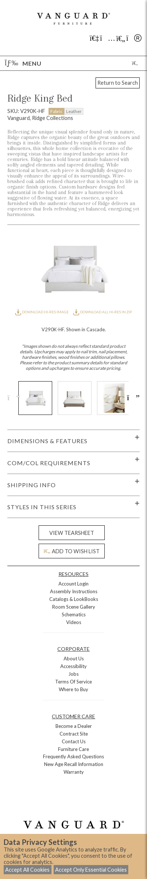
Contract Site (74, 734)
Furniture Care (73, 749)
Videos (73, 622)
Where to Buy (73, 689)
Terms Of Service (73, 682)
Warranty (74, 772)
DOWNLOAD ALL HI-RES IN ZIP (102, 312)
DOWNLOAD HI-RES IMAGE (42, 312)
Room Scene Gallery (73, 607)
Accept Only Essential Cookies (91, 870)
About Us (74, 658)
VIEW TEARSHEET (71, 533)
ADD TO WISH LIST (72, 551)
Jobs (73, 674)
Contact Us (74, 741)
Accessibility (73, 666)
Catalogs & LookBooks (73, 599)
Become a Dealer (73, 726)
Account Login (73, 584)
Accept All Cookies (27, 870)
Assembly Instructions (73, 591)
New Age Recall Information (73, 764)
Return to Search (117, 83)
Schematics (74, 614)
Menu (23, 63)
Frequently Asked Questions (73, 756)
